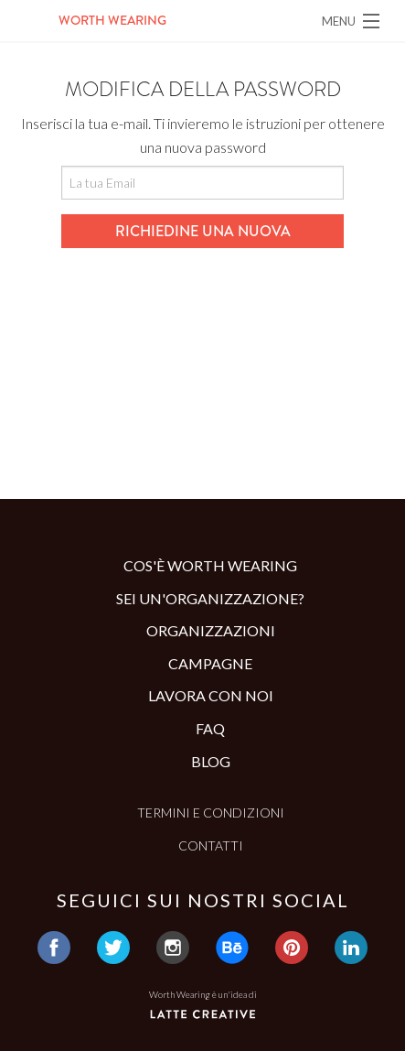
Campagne (210, 663)
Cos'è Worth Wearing (210, 565)
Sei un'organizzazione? (210, 598)
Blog (210, 761)
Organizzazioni (210, 630)
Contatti (210, 845)
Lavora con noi (210, 695)
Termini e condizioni (210, 812)
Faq (210, 728)
